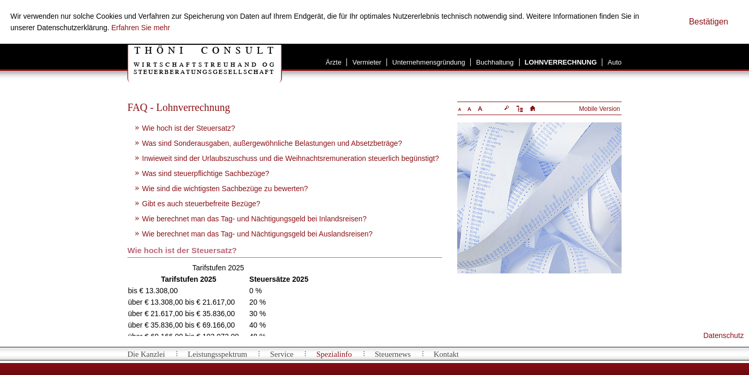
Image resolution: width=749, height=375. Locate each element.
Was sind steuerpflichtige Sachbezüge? (205, 173)
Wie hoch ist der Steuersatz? (188, 128)
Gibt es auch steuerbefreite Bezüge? (201, 203)
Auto (615, 62)
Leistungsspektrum (217, 354)
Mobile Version (599, 109)
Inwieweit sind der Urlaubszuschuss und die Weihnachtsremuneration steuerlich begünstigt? (290, 158)
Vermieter (366, 62)
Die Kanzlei (146, 354)
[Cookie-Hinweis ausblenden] (708, 22)
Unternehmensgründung (428, 62)
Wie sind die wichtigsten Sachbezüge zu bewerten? (225, 188)
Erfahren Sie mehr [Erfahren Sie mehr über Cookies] (140, 27)
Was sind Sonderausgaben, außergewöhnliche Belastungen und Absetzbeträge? (272, 143)
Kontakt (446, 354)
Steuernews (393, 354)
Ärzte (333, 62)
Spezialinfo (334, 354)
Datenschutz (723, 335)
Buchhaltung (494, 62)
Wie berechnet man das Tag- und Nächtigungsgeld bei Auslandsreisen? (257, 234)
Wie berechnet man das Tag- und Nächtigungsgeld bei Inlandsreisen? (254, 219)
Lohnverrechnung (561, 62)
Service (281, 354)
